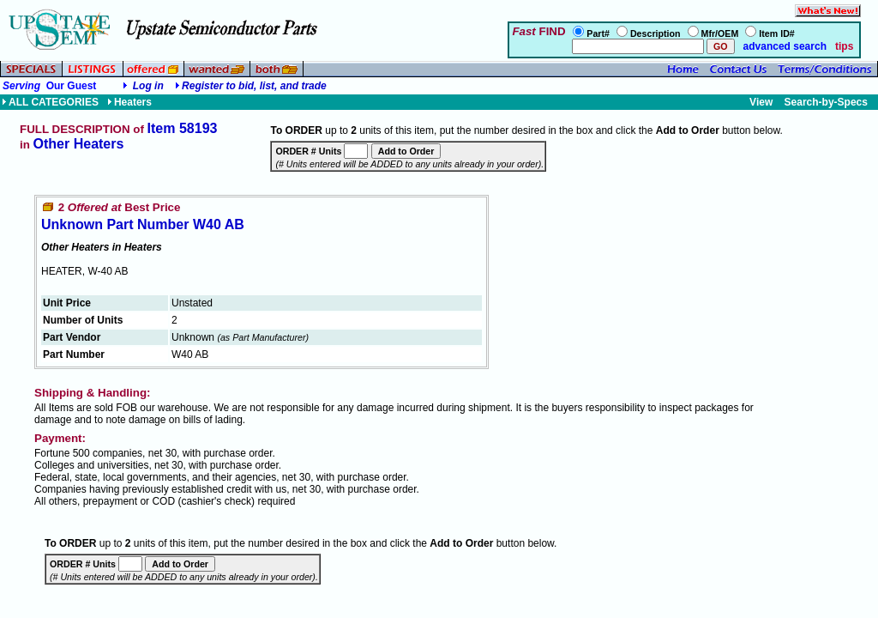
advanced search (783, 46)
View (761, 102)
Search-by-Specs (826, 102)
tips (844, 46)
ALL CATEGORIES (50, 102)
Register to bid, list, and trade (254, 86)
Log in (148, 86)
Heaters (129, 102)
